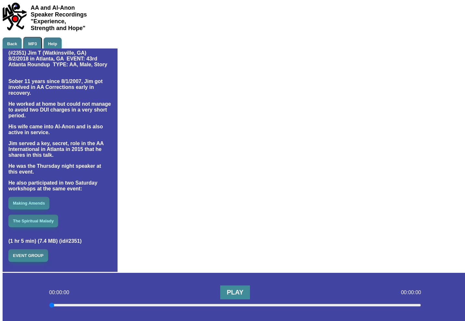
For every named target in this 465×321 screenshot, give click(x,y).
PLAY (235, 292)
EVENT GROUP (28, 255)
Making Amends (29, 203)
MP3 (32, 43)
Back (12, 43)
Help (52, 43)
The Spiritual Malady (33, 221)
